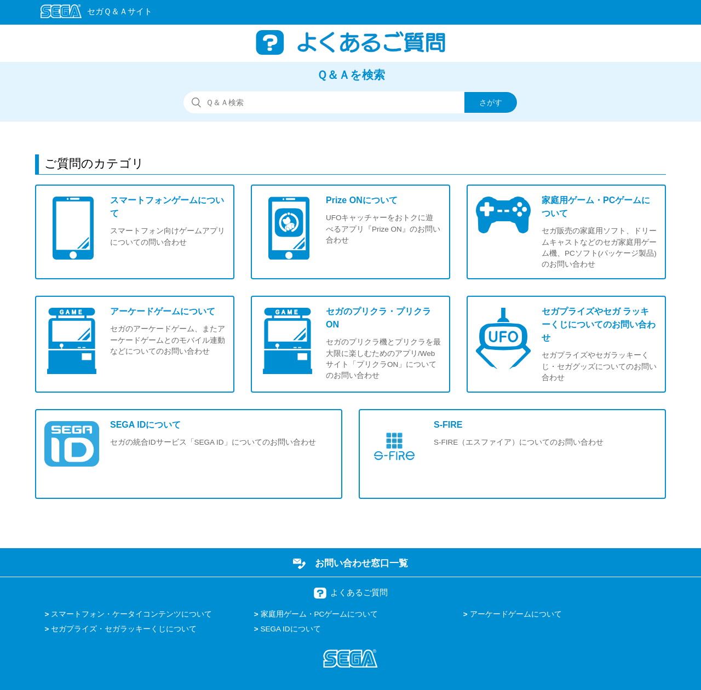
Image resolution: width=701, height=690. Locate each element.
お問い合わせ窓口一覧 (361, 563)
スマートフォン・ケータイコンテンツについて (131, 614)
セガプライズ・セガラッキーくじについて (124, 629)
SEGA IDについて (291, 629)
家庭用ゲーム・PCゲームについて (319, 614)
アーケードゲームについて (516, 614)
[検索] (350, 102)
